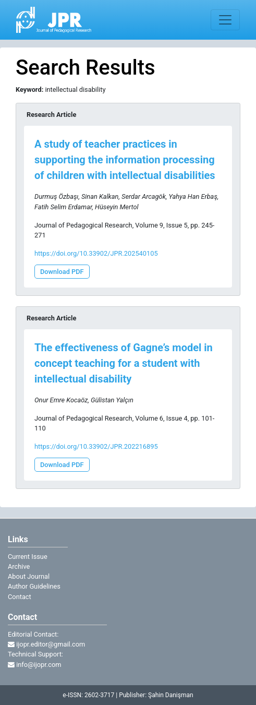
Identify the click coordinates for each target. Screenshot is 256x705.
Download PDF (62, 272)
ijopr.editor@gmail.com (46, 644)
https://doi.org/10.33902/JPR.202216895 (96, 446)
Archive (19, 566)
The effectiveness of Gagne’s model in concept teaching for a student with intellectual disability (123, 363)
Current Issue (27, 556)
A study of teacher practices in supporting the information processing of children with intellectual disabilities (124, 160)
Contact (19, 597)
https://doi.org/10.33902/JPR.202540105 (96, 253)
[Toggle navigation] (225, 19)
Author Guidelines (34, 586)
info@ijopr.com (34, 664)
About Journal (29, 576)
